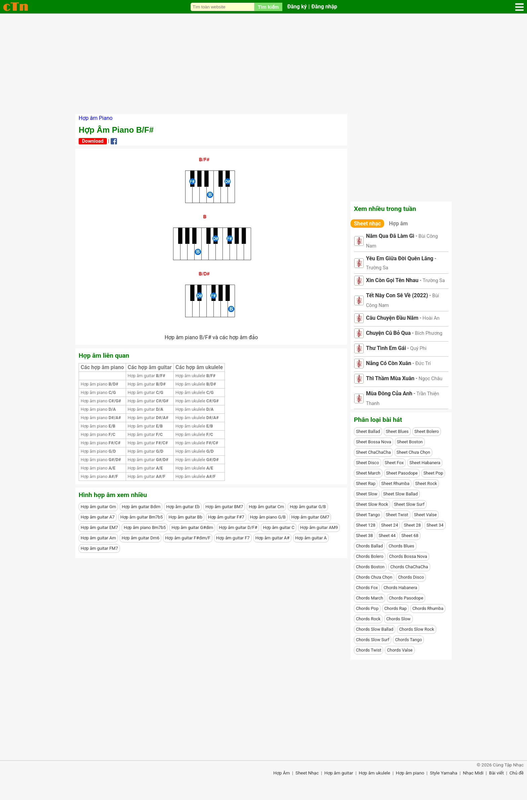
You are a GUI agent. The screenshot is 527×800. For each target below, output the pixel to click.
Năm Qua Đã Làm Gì (390, 236)
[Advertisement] (263, 64)
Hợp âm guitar (146, 375)
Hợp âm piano (99, 384)
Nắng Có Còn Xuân (388, 363)
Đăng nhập (324, 6)
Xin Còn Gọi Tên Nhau (392, 280)
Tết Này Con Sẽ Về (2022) (397, 295)
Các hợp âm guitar (150, 367)
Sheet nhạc (367, 223)
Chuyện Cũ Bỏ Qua (388, 333)
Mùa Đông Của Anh (389, 393)
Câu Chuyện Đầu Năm (392, 318)
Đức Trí (423, 363)
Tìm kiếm (268, 7)
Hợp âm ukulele (195, 375)
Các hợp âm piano (102, 367)
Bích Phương (428, 333)
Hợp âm (398, 223)
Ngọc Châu (430, 379)
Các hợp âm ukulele (199, 367)
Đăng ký (297, 6)
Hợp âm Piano (96, 118)
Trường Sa (377, 268)
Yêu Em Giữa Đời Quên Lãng (399, 258)
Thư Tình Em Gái (386, 348)
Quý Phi (418, 348)
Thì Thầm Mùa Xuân (390, 378)
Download (93, 141)
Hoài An (431, 318)
